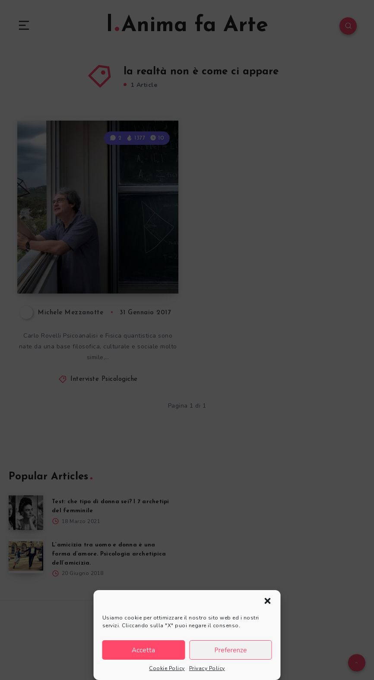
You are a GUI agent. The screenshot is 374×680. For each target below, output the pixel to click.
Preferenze (230, 650)
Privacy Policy (207, 668)
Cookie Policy (167, 668)
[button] (267, 601)
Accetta (143, 650)
